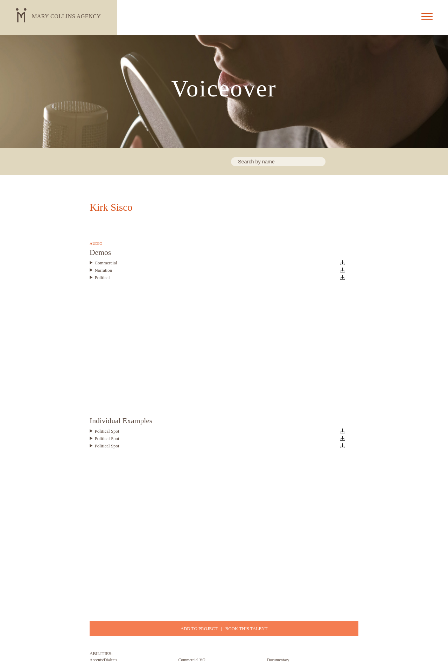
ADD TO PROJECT (199, 628)
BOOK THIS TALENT (246, 628)
